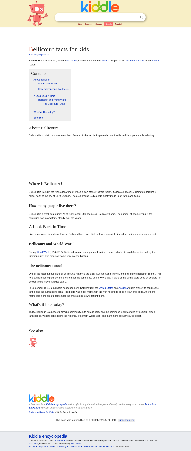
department (138, 60)
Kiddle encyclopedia (56, 404)
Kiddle (32, 446)
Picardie (155, 60)
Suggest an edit (126, 420)
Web (80, 24)
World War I (43, 252)
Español (118, 24)
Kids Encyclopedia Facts (40, 54)
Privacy (62, 446)
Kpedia (109, 24)
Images (88, 24)
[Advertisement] (95, 36)
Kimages (98, 24)
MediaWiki (76, 443)
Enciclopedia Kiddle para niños (98, 446)
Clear (135, 17)
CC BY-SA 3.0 (60, 440)
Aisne (128, 60)
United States (106, 288)
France (105, 60)
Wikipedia (33, 443)
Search (141, 17)
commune (71, 60)
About (53, 446)
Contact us (75, 446)
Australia (123, 288)
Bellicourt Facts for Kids (41, 412)
